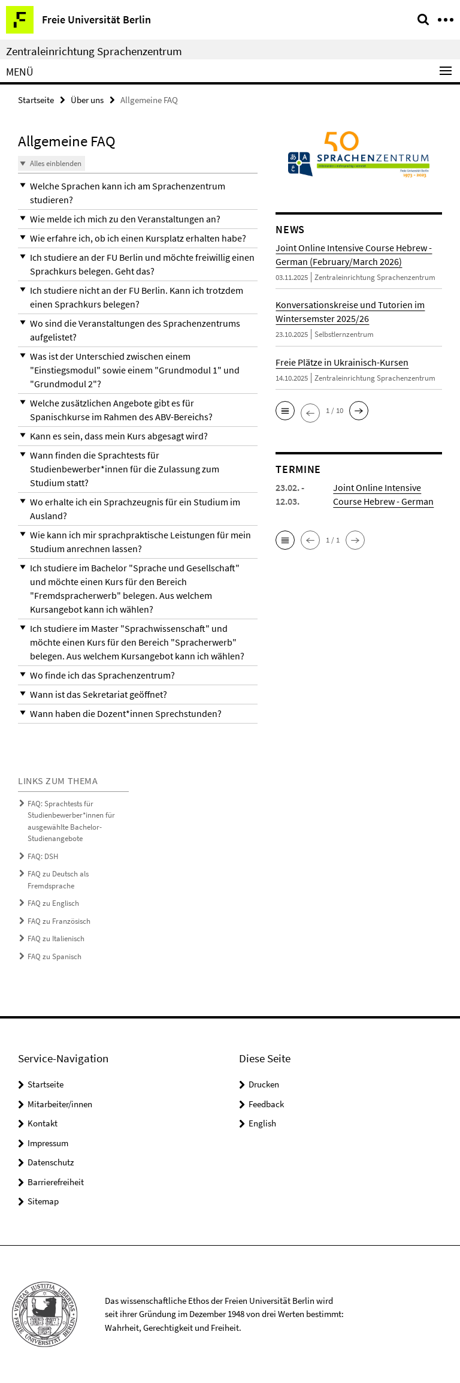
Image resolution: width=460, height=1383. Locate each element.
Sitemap (43, 1201)
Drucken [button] (264, 1084)
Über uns (87, 100)
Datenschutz (51, 1162)
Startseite (36, 100)
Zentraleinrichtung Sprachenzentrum (94, 51)
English (262, 1123)
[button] (138, 193)
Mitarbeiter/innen (60, 1104)
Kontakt (43, 1123)
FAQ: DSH (43, 856)
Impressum (48, 1143)
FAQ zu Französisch (59, 921)
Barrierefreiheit (56, 1182)
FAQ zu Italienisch (56, 938)
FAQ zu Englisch (53, 903)
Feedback (266, 1104)
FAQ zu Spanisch (54, 956)
